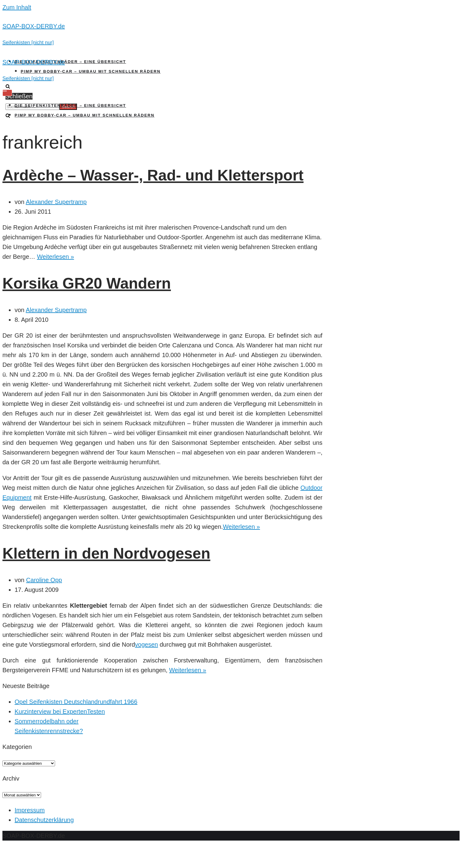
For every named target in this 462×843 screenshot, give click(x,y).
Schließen (19, 96)
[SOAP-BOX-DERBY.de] (231, 34)
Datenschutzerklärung (44, 820)
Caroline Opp (44, 580)
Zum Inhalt (16, 7)
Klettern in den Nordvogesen (106, 553)
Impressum (30, 810)
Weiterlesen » (55, 256)
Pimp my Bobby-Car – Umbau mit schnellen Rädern (91, 71)
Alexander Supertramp (56, 201)
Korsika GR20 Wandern (86, 283)
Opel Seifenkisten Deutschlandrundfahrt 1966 (76, 701)
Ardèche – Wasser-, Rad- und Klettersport (153, 175)
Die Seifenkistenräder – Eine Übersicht (70, 61)
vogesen (146, 644)
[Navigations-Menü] (7, 93)
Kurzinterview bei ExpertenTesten (60, 711)
